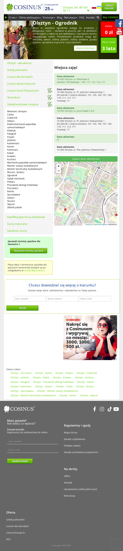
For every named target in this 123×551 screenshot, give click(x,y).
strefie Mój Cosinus (34, 270)
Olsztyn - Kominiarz (21, 386)
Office (67, 476)
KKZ (8, 539)
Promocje (49, 17)
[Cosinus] (24, 6)
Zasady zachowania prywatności (81, 452)
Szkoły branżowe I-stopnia (22, 104)
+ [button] (59, 166)
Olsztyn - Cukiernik (87, 372)
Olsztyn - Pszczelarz (21, 372)
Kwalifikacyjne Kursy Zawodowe (26, 217)
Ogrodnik (12, 175)
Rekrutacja (70, 17)
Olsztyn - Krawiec (62, 377)
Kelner (10, 146)
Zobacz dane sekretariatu (86, 158)
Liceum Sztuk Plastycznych (23, 90)
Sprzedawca (13, 194)
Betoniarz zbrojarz (17, 111)
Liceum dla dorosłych (20, 77)
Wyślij (22, 307)
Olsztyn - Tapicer (89, 395)
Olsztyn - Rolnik (43, 372)
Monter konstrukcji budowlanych (24, 168)
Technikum (13, 97)
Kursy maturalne (17, 224)
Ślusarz (11, 200)
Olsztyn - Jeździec (20, 377)
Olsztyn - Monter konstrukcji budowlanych (33, 395)
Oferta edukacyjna (30, 17)
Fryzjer (10, 136)
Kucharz (11, 159)
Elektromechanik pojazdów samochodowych (21, 126)
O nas (13, 17)
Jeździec (11, 140)
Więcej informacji (85, 48)
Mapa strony (70, 432)
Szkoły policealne (17, 70)
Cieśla (10, 114)
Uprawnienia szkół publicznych (80, 489)
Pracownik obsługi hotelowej (22, 184)
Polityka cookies (72, 445)
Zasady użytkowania (74, 439)
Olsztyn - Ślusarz (85, 386)
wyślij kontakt (20, 461)
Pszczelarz (12, 188)
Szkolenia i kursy (17, 231)
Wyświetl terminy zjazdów (28, 250)
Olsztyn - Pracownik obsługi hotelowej (53, 381)
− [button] (59, 170)
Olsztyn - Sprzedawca (22, 390)
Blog (59, 17)
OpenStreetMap (100, 224)
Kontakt (90, 17)
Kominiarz (12, 149)
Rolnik (10, 191)
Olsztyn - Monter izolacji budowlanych (57, 390)
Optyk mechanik (16, 178)
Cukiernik (12, 117)
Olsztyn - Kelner (68, 395)
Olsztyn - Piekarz (64, 372)
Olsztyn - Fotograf (20, 381)
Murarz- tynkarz (15, 172)
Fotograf (11, 133)
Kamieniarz (13, 143)
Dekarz (11, 120)
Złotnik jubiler (14, 207)
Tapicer (11, 204)
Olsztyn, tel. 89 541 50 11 (76, 8)
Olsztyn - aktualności (19, 63)
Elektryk (11, 130)
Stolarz (11, 197)
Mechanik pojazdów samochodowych (27, 162)
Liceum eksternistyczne (21, 83)
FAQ (81, 17)
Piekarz (11, 181)
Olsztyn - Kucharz (84, 377)
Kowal (10, 152)
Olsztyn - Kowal (41, 377)
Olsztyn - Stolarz (44, 386)
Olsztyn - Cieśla (64, 386)
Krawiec (11, 156)
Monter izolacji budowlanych (22, 165)
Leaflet (88, 224)
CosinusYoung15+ (15, 532)
